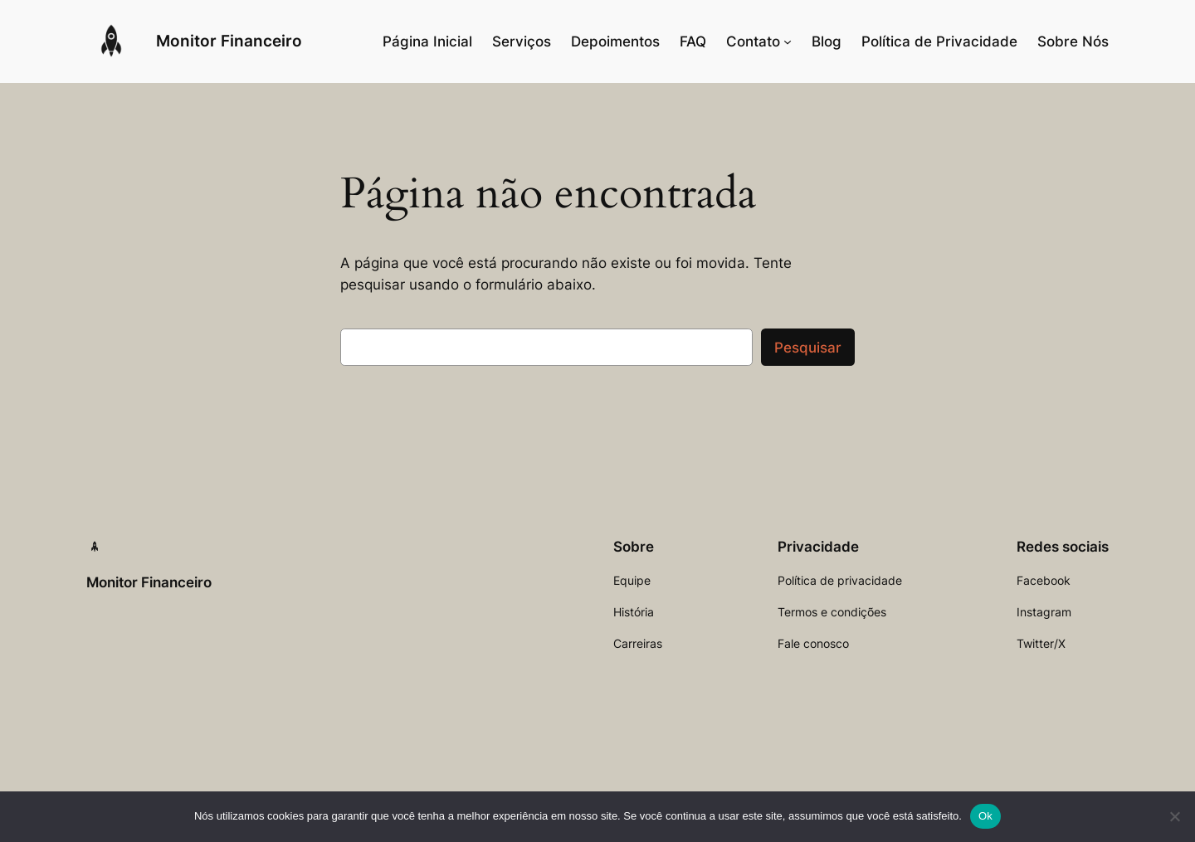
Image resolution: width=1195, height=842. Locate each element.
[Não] (1174, 816)
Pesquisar (807, 347)
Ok (985, 816)
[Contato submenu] (787, 41)
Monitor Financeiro (229, 41)
